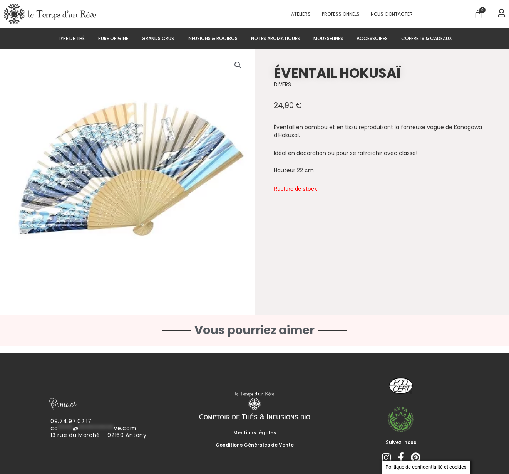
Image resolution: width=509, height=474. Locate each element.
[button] (238, 65)
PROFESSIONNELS (341, 14)
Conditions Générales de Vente (255, 445)
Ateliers (301, 14)
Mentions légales (254, 432)
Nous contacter (392, 14)
